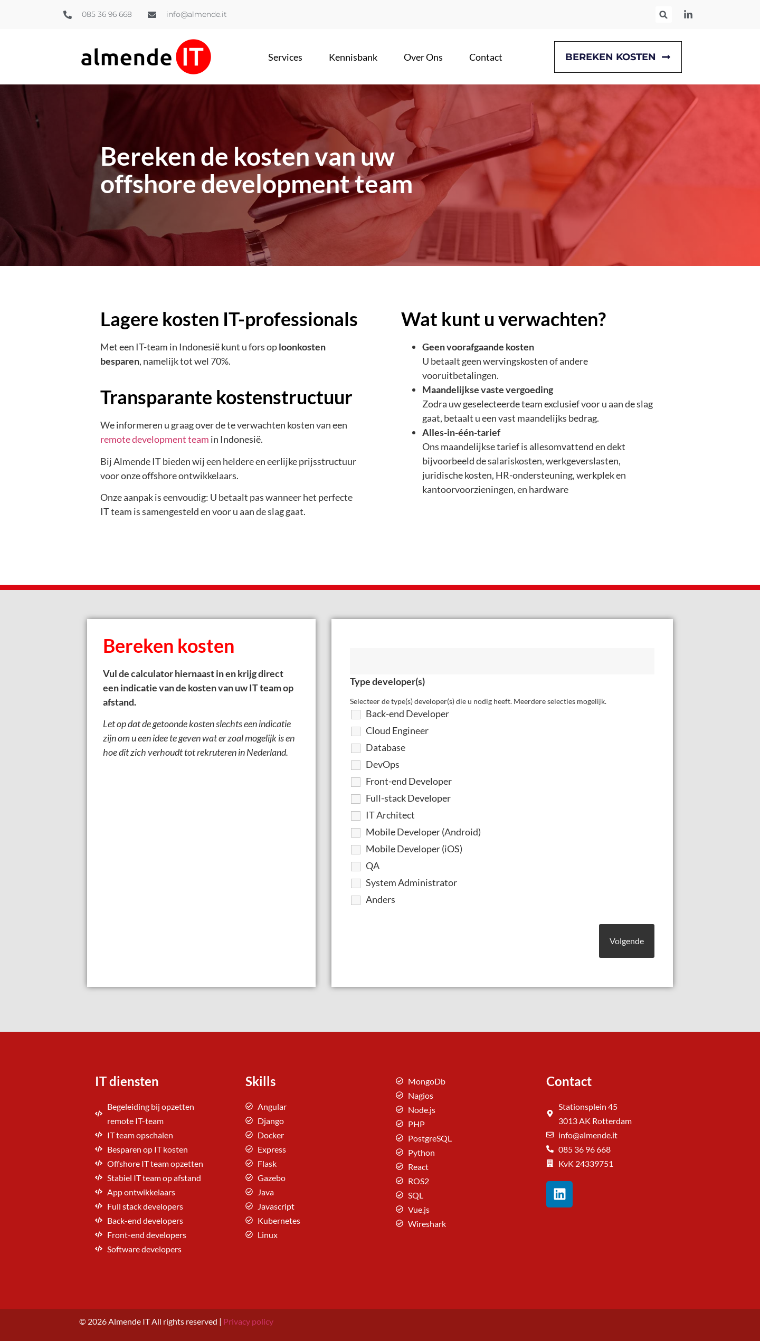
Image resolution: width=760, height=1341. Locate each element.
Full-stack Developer (408, 798)
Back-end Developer (407, 713)
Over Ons (423, 57)
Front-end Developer (409, 781)
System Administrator (411, 882)
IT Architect (390, 815)
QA (372, 865)
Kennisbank (353, 57)
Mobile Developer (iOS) (414, 848)
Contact (485, 57)
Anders (380, 899)
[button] (664, 14)
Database (385, 747)
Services (285, 57)
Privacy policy (248, 1321)
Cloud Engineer (397, 730)
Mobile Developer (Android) (423, 831)
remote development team (154, 439)
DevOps (383, 764)
